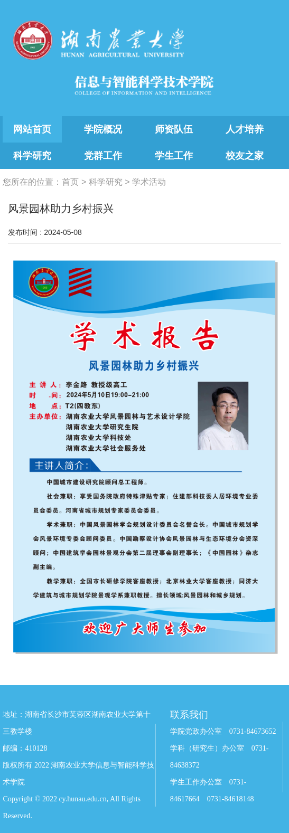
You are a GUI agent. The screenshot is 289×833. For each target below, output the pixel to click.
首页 (70, 181)
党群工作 (103, 155)
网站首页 (32, 129)
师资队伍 (174, 129)
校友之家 (245, 155)
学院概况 (103, 129)
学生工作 (174, 155)
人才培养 (245, 129)
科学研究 (32, 155)
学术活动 (149, 181)
